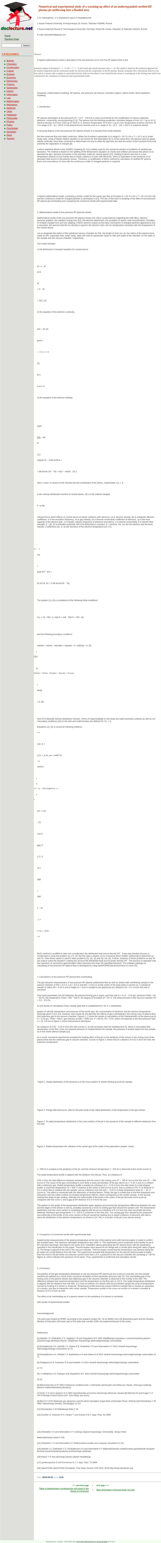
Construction (13, 67)
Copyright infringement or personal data (91, 1542)
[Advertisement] (97, 175)
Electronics (12, 81)
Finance (11, 84)
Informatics (12, 94)
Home (8, 35)
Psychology (12, 128)
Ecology (11, 74)
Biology (10, 60)
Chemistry (12, 64)
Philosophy (12, 118)
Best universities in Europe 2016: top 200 (115, 1490)
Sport (9, 135)
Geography (12, 87)
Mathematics (13, 101)
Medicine (11, 108)
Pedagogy (12, 115)
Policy (10, 125)
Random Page (12, 39)
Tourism (10, 138)
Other (9, 111)
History (10, 91)
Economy (11, 77)
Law (9, 98)
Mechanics (12, 104)
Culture (10, 71)
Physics (10, 121)
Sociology (11, 131)
